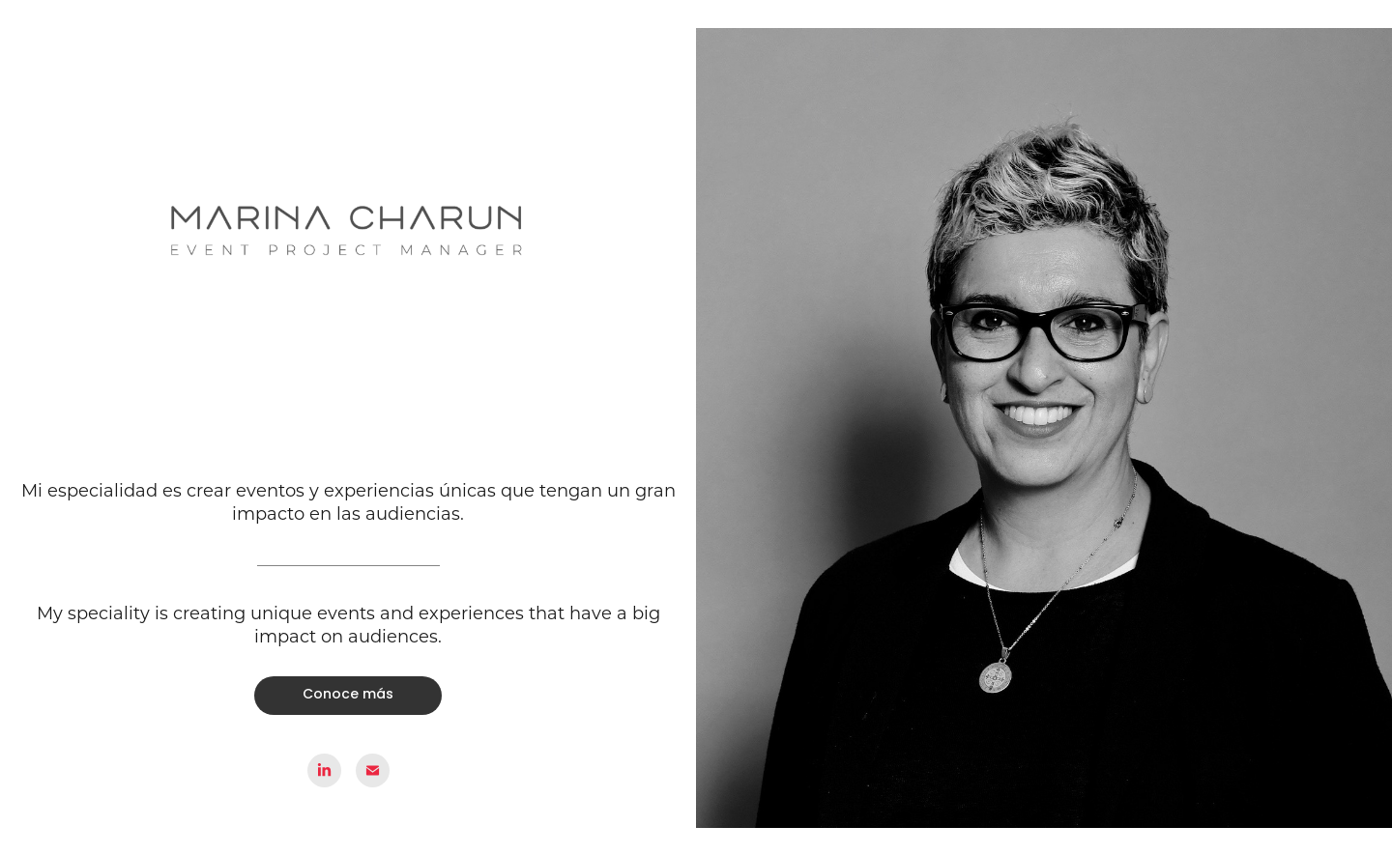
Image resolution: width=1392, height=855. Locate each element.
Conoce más (348, 695)
